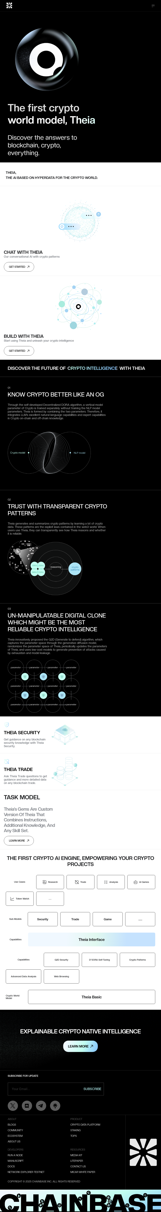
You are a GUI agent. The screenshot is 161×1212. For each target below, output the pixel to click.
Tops (73, 1135)
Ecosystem (15, 1135)
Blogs (12, 1124)
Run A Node (15, 1155)
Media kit (76, 1155)
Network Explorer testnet (26, 1172)
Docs (11, 1166)
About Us (14, 1141)
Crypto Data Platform (85, 1124)
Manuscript (16, 1160)
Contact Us (78, 1166)
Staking (75, 1130)
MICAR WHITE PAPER (82, 1172)
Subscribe (92, 1089)
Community (15, 1130)
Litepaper (76, 1160)
